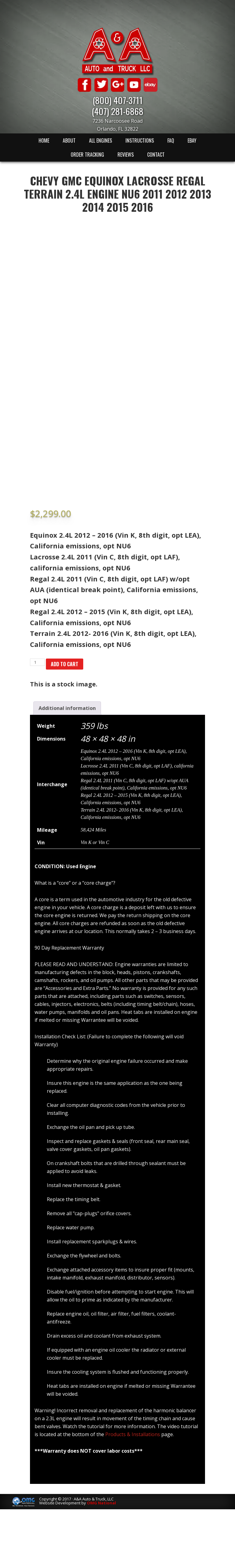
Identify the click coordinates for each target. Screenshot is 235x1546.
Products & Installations (132, 1434)
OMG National (101, 1503)
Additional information (67, 708)
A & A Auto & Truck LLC (117, 51)
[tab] (67, 708)
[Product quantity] (37, 662)
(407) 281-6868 (117, 111)
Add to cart (64, 664)
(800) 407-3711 (118, 99)
